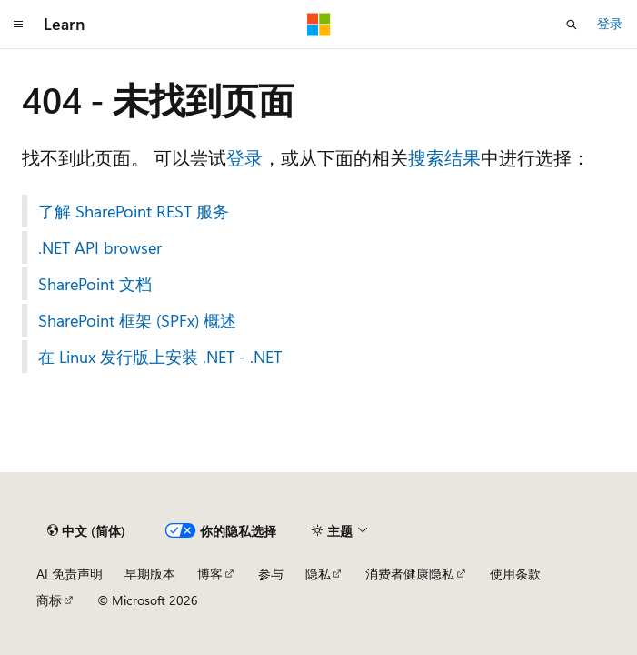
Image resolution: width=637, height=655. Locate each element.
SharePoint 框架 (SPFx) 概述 (137, 320)
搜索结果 (444, 157)
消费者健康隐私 (409, 573)
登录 (609, 23)
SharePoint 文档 (95, 284)
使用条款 (515, 573)
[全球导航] (18, 24)
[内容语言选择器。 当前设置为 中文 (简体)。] (86, 531)
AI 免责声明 (69, 573)
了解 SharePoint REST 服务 (133, 211)
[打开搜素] (571, 24)
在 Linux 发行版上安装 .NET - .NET (160, 357)
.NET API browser (100, 247)
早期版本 (149, 573)
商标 (49, 600)
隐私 (318, 573)
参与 (271, 573)
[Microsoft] (319, 24)
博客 (210, 573)
